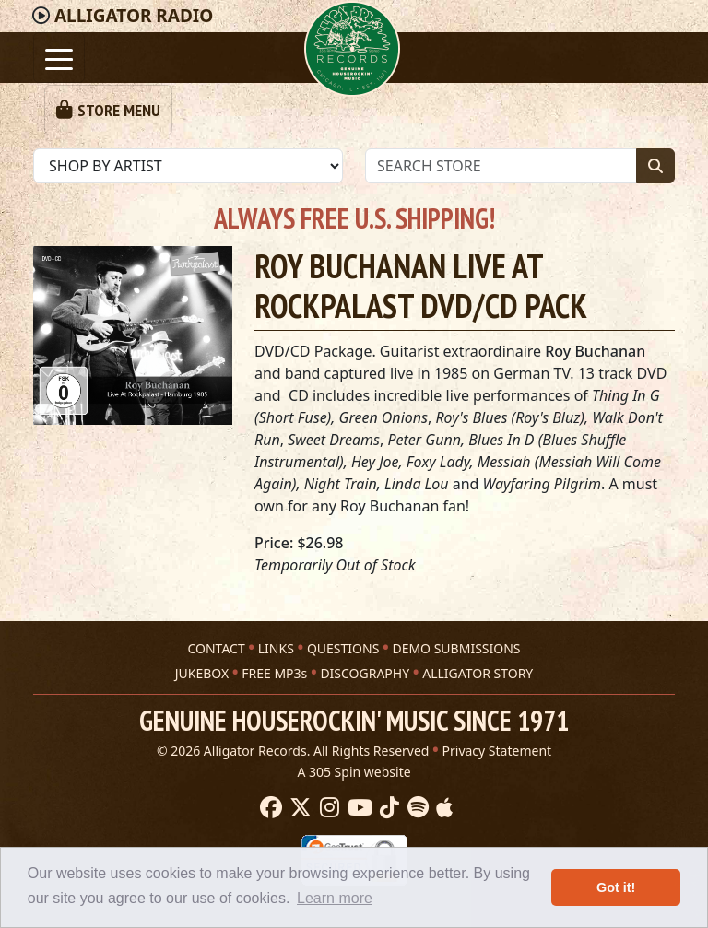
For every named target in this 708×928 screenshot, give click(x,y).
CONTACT (215, 648)
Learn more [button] (334, 898)
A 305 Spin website (353, 772)
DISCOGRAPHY (364, 673)
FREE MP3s (274, 673)
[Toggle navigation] (59, 57)
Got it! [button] (615, 887)
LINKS (276, 648)
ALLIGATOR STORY (477, 673)
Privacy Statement (497, 750)
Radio (133, 16)
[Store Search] (501, 165)
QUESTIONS (343, 648)
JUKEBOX (202, 673)
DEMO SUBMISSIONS (456, 648)
